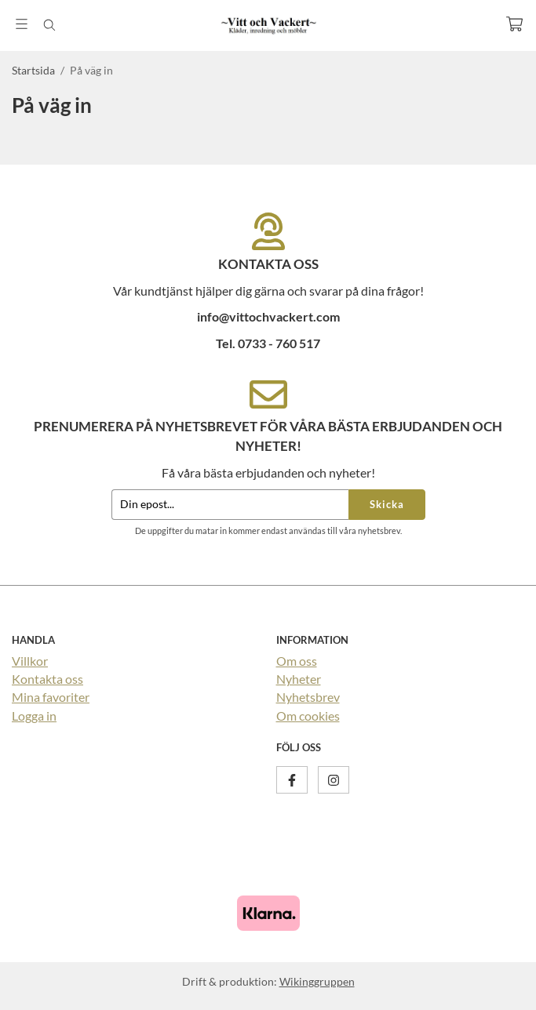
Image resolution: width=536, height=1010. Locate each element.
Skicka (387, 504)
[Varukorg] (514, 24)
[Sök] (49, 25)
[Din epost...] (229, 504)
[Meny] (21, 24)
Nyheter (298, 678)
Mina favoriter (50, 696)
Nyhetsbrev (308, 696)
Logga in (34, 715)
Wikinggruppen (317, 981)
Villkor (30, 660)
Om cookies (308, 715)
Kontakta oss (47, 678)
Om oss (296, 660)
